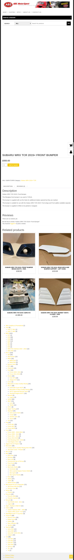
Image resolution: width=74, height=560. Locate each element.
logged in (13, 217)
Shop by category (9, 17)
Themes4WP (49, 557)
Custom (12, 12)
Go (69, 23)
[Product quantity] (4, 158)
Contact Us (36, 12)
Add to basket (13, 159)
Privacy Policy (9, 551)
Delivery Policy (9, 549)
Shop (5, 12)
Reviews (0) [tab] (21, 180)
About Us (26, 12)
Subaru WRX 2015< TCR (28, 174)
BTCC (19, 12)
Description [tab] (8, 180)
